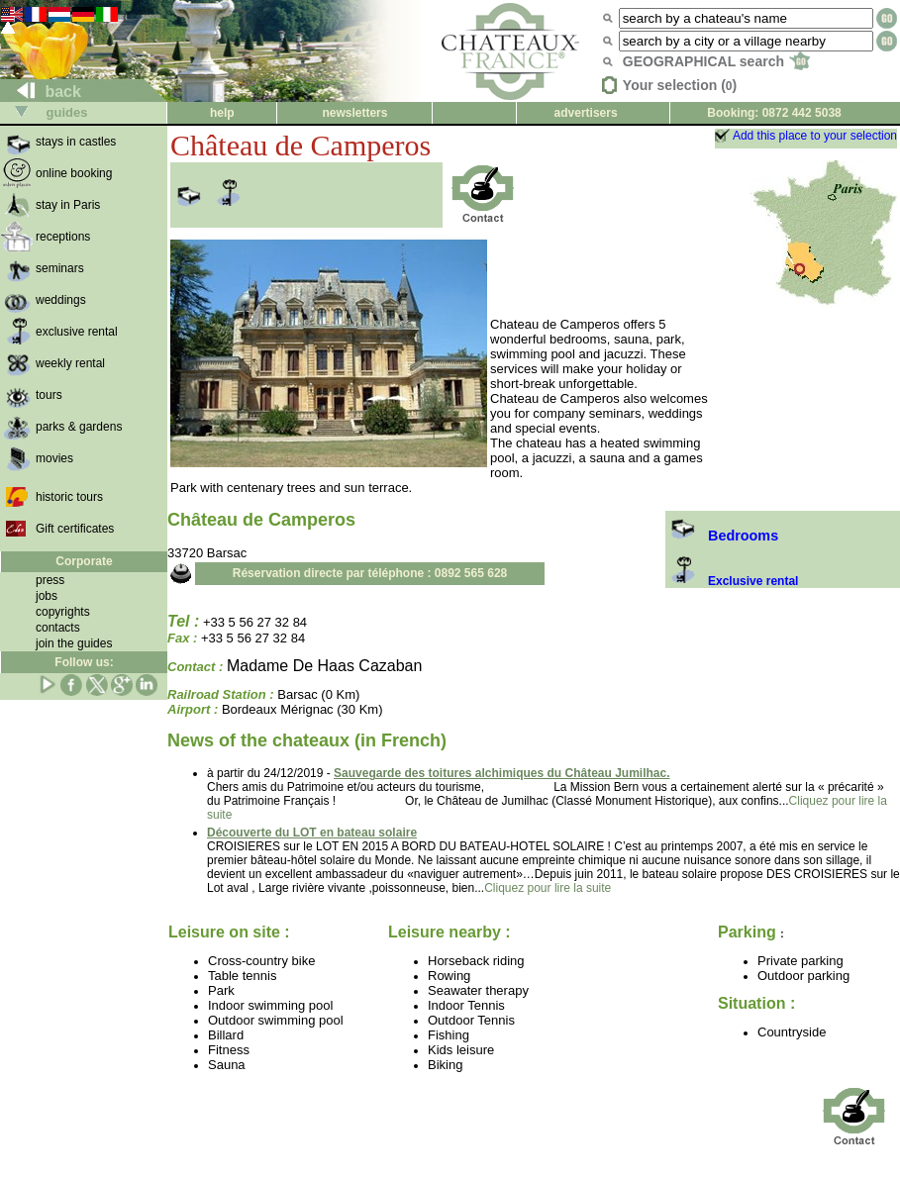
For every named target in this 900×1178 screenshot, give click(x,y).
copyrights (63, 612)
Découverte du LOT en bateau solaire (312, 832)
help (222, 113)
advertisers (586, 113)
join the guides (74, 643)
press (50, 580)
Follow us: (83, 662)
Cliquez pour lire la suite (547, 888)
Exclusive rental (731, 581)
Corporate (83, 561)
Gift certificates (75, 529)
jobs (46, 596)
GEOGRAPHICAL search (716, 61)
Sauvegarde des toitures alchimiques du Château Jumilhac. (501, 773)
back (41, 91)
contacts (58, 628)
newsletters (354, 113)
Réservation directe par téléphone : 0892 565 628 (370, 573)
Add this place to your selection (815, 136)
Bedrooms (721, 535)
